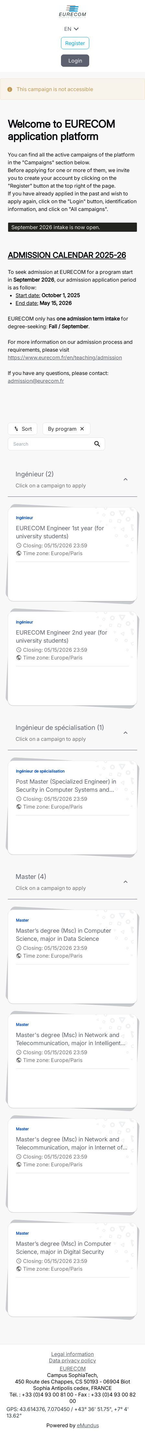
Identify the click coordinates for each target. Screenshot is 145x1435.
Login (75, 60)
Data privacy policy (72, 1360)
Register (75, 43)
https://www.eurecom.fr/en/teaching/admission (65, 357)
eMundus (88, 1425)
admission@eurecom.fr (36, 381)
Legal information (72, 1354)
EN (72, 29)
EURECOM (73, 1368)
